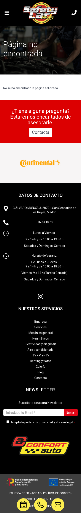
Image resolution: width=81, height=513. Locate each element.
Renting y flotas (40, 361)
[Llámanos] (74, 13)
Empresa (40, 321)
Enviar (71, 412)
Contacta (40, 132)
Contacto (40, 378)
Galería (40, 366)
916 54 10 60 (44, 222)
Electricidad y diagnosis (40, 344)
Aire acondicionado (40, 349)
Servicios (40, 327)
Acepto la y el (39, 422)
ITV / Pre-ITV (40, 355)
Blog (41, 372)
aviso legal (66, 422)
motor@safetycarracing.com (57, 501)
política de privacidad (38, 422)
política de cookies (57, 493)
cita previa (21, 503)
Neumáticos (40, 338)
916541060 (40, 501)
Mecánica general (41, 333)
